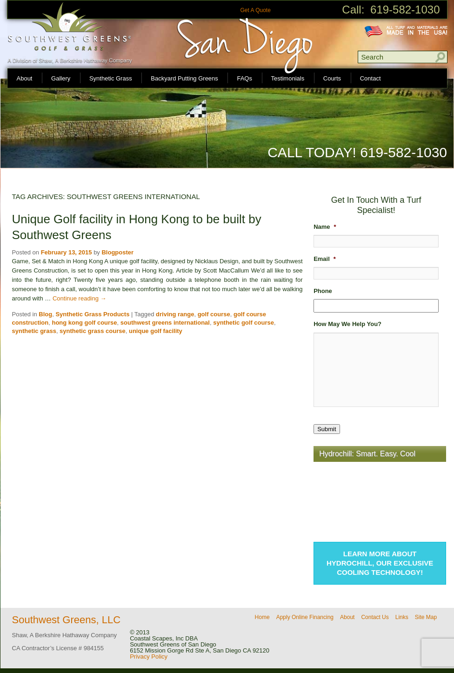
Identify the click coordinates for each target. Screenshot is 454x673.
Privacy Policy (148, 656)
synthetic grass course (93, 330)
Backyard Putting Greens (184, 78)
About (25, 78)
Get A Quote (255, 10)
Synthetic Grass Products (92, 314)
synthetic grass (34, 330)
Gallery (60, 78)
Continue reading (80, 298)
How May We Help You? (347, 323)
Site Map (426, 617)
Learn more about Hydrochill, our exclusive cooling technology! (380, 563)
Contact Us (374, 617)
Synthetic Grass (110, 78)
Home (262, 617)
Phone (323, 290)
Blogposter (117, 252)
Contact (370, 78)
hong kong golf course (84, 322)
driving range (175, 314)
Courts (332, 78)
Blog (45, 314)
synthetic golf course (243, 322)
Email (325, 258)
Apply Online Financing (305, 617)
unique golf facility (155, 330)
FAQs (244, 78)
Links (401, 617)
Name (325, 226)
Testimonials (288, 78)
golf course (214, 314)
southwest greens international (165, 322)
